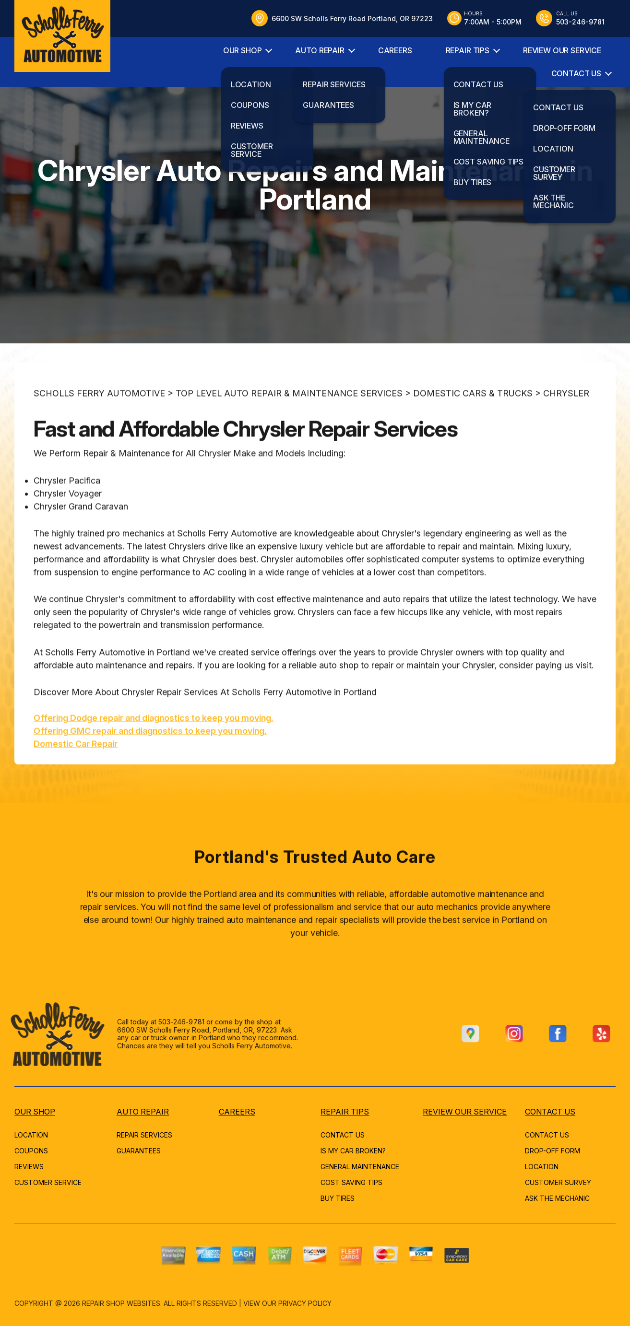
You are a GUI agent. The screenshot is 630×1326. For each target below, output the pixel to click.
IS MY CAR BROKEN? (353, 1151)
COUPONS (31, 1151)
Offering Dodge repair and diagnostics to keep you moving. (153, 748)
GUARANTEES (139, 1151)
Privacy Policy (305, 1303)
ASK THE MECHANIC (557, 1198)
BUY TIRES (338, 1198)
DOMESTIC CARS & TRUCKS (473, 424)
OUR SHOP (242, 50)
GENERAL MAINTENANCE (360, 1166)
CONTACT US (576, 73)
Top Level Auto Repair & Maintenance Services (289, 424)
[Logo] (62, 36)
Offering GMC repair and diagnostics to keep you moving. (150, 761)
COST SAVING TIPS (351, 1182)
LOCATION (31, 1135)
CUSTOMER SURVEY (558, 1182)
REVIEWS (29, 1166)
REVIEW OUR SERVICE (562, 50)
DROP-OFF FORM (552, 1151)
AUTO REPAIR (319, 50)
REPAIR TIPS (467, 50)
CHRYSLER (566, 424)
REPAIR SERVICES (144, 1135)
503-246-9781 (151, 1022)
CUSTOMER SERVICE (48, 1182)
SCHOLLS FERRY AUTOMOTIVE (99, 424)
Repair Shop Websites (121, 1303)
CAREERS (395, 50)
